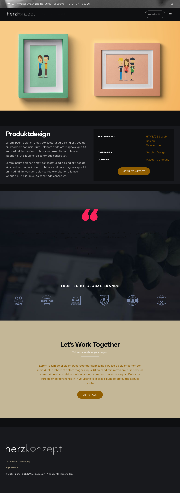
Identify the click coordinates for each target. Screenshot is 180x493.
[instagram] (172, 4)
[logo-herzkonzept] (21, 13)
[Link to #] (170, 14)
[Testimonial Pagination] (88, 254)
